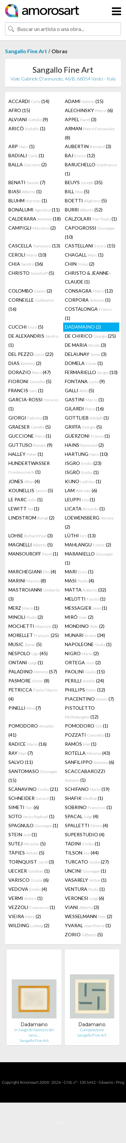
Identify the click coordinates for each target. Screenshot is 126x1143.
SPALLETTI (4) (86, 825)
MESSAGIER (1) (86, 608)
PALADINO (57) (32, 671)
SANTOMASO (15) (32, 775)
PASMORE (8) (28, 680)
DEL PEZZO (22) (30, 354)
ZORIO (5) (84, 934)
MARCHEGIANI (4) (32, 571)
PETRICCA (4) (32, 694)
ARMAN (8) (90, 133)
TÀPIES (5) (26, 852)
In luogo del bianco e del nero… (34, 1032)
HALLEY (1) (25, 454)
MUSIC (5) (25, 644)
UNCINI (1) (85, 871)
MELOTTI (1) (85, 599)
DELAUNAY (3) (86, 354)
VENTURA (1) (85, 889)
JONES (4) (24, 481)
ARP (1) (21, 146)
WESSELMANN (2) (88, 916)
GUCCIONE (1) (29, 436)
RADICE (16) (27, 744)
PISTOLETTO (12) (81, 712)
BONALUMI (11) (34, 209)
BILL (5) (77, 191)
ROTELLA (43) (87, 753)
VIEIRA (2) (24, 916)
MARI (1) (79, 571)
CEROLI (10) (27, 255)
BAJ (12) (80, 155)
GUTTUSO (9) (30, 445)
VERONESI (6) (84, 898)
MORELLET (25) (33, 635)
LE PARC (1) (25, 499)
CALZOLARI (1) (91, 219)
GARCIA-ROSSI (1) (33, 404)
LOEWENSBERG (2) (89, 522)
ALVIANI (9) (28, 119)
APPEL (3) (80, 119)
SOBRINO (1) (88, 807)
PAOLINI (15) (85, 671)
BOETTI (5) (86, 200)
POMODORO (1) (86, 726)
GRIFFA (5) (83, 427)
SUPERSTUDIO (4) (84, 834)
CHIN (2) (79, 264)
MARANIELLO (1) (89, 558)
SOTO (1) (31, 816)
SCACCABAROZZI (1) (85, 775)
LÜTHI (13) (80, 535)
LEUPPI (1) (80, 499)
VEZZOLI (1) (31, 907)
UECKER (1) (29, 871)
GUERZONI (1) (87, 436)
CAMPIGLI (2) (32, 228)
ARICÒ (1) (26, 128)
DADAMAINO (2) (83, 327)
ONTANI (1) (25, 662)
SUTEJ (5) (27, 843)
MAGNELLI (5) (30, 544)
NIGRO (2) (82, 653)
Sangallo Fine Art (26, 51)
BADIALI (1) (26, 155)
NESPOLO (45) (28, 653)
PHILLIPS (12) (85, 690)
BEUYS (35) (83, 182)
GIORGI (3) (28, 418)
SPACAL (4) (81, 816)
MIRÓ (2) (79, 617)
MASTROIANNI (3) (34, 594)
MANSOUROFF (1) (33, 554)
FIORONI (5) (29, 381)
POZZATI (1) (87, 735)
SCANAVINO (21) (33, 789)
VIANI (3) (82, 907)
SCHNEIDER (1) (31, 798)
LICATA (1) (85, 508)
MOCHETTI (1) (33, 626)
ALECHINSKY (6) (89, 110)
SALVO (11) (20, 762)
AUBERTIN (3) (88, 146)
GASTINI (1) (84, 399)
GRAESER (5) (29, 427)
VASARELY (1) (86, 880)
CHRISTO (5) (31, 273)
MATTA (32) (85, 590)
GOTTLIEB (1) (87, 418)
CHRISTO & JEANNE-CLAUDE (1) (88, 277)
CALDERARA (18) (34, 219)
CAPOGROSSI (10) (90, 232)
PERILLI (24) (84, 680)
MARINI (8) (27, 580)
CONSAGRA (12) (89, 291)
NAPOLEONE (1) (88, 644)
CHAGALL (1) (84, 255)
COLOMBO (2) (30, 291)
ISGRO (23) (83, 463)
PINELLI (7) (24, 708)
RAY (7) (20, 753)
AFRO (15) (19, 110)
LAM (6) (81, 490)
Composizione (92, 1029)
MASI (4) (79, 580)
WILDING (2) (28, 925)
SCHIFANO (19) (87, 789)
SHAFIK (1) (84, 798)
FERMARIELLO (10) (91, 372)
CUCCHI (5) (25, 327)
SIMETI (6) (23, 807)
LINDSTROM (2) (31, 517)
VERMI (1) (25, 898)
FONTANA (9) (85, 381)
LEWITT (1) (23, 508)
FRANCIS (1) (25, 390)
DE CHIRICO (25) (90, 336)
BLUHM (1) (27, 200)
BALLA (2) (27, 164)
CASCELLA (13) (34, 245)
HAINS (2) (84, 445)
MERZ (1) (23, 608)
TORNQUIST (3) (31, 862)
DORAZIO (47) (29, 372)
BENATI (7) (26, 182)
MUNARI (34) (85, 635)
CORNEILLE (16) (31, 304)
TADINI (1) (82, 843)
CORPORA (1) (88, 300)
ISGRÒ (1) (82, 472)
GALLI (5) (79, 390)
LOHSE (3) (30, 535)
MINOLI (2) (25, 617)
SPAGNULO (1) (33, 825)
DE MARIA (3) (85, 345)
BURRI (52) (83, 209)
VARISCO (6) (28, 880)
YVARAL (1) (88, 925)
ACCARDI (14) (28, 101)
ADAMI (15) (84, 101)
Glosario (105, 1082)
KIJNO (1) (83, 481)
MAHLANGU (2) (88, 544)
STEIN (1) (22, 834)
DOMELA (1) (84, 363)
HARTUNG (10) (86, 454)
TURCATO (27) (87, 862)
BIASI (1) (25, 191)
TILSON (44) (82, 852)
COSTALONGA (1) (88, 313)
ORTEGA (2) (83, 662)
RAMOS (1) (80, 744)
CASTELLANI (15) (90, 245)
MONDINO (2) (84, 626)
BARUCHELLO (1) (91, 169)
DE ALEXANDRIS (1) (33, 340)
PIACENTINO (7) (89, 699)
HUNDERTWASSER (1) (29, 467)
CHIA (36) (25, 264)
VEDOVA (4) (27, 889)
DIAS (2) (24, 363)
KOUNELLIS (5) (30, 490)
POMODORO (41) (30, 730)
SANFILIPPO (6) (89, 762)
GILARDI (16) (84, 408)
